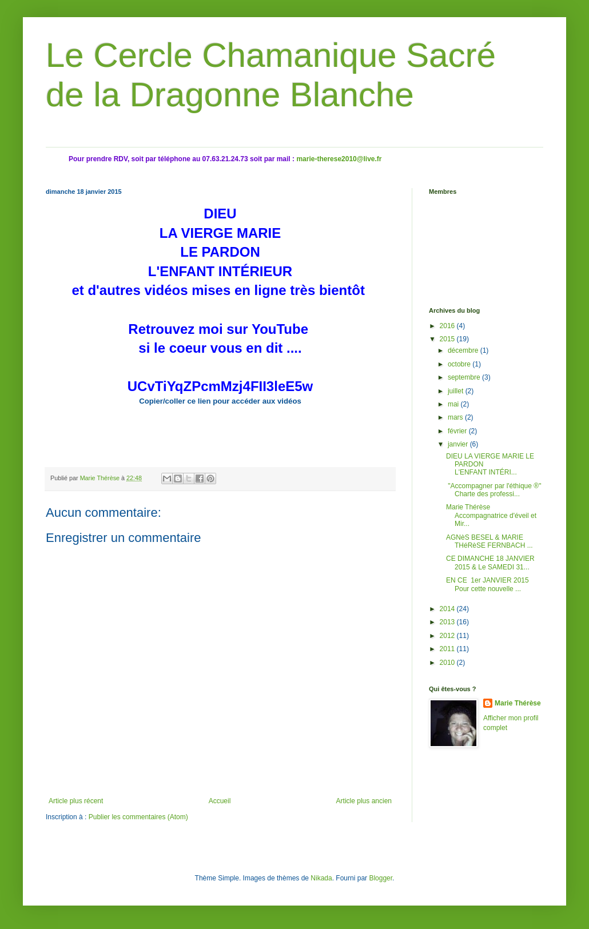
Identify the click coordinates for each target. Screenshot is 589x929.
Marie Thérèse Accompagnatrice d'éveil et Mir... (491, 515)
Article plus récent (76, 801)
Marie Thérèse (518, 703)
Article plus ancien (364, 801)
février (458, 431)
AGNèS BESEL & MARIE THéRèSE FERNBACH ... (489, 541)
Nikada (321, 878)
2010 (448, 663)
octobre (460, 364)
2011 (448, 649)
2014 (448, 609)
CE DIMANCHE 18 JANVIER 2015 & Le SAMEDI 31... (490, 563)
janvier (459, 444)
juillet (456, 391)
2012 (448, 636)
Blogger (380, 878)
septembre (465, 377)
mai (454, 404)
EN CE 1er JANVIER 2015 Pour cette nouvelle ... (488, 584)
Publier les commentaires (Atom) (138, 817)
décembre (464, 350)
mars (456, 417)
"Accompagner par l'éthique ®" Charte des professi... (493, 490)
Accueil (220, 801)
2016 (448, 326)
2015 (448, 339)
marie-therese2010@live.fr (338, 159)
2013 (448, 622)
